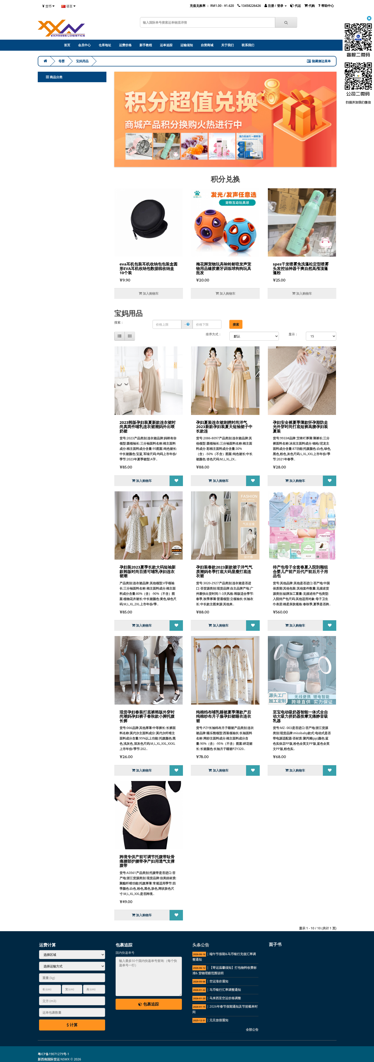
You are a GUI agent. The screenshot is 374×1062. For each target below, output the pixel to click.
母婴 (61, 61)
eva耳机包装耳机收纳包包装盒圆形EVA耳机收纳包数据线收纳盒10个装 (148, 268)
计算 (72, 1024)
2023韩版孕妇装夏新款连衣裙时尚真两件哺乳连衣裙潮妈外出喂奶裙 (148, 427)
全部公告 (252, 1029)
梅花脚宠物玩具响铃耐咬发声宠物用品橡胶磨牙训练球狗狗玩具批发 (223, 268)
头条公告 (200, 945)
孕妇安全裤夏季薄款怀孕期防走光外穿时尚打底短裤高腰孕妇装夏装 (300, 427)
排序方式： (213, 334)
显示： (293, 334)
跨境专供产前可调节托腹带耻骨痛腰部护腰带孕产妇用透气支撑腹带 (147, 861)
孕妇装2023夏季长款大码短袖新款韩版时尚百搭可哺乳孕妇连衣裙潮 (148, 571)
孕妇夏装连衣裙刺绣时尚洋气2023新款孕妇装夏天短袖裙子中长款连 (224, 427)
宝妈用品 (82, 61)
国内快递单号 (125, 952)
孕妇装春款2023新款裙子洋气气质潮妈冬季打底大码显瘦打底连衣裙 (224, 571)
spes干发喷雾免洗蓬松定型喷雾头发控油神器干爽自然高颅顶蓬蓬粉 (301, 268)
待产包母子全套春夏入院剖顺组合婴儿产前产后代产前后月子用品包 (300, 571)
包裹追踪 (148, 1004)
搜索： (119, 322)
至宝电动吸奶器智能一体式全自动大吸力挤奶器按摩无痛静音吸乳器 (300, 716)
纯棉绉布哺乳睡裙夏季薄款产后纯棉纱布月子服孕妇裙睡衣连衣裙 (223, 716)
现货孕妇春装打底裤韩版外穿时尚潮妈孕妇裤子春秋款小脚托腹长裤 (147, 716)
